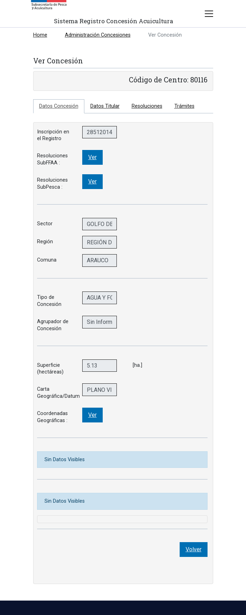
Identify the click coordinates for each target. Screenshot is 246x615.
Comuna (46, 260)
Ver (92, 157)
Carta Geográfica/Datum (57, 392)
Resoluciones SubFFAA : (52, 159)
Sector (45, 224)
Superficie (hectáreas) (50, 368)
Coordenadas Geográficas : (52, 416)
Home (40, 35)
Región (45, 242)
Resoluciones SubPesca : (52, 183)
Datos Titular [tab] (105, 106)
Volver (194, 549)
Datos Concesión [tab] (58, 106)
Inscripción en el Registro (53, 135)
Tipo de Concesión (49, 300)
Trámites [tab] (184, 106)
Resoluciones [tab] (147, 106)
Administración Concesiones (98, 35)
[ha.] (135, 365)
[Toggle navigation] (208, 13)
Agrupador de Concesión (52, 325)
